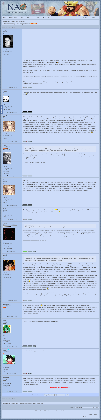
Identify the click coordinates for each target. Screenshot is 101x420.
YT (45, 239)
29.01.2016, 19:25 (12, 346)
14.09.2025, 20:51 (12, 391)
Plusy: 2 (5, 137)
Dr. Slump (63, 411)
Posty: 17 (5, 138)
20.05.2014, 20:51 (12, 300)
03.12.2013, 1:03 (11, 251)
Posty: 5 (5, 216)
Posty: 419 (5, 369)
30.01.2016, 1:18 (11, 373)
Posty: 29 (5, 276)
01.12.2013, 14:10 (12, 219)
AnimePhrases (56, 411)
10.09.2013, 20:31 (12, 87)
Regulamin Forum (26, 239)
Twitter (43, 239)
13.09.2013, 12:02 (12, 112)
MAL (38, 239)
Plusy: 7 (5, 169)
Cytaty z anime (34, 239)
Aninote (50, 411)
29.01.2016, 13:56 (12, 316)
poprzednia (8, 27)
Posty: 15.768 (6, 246)
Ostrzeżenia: (6, 340)
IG (40, 239)
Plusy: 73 (5, 245)
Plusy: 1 (5, 338)
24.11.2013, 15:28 (12, 205)
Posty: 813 (5, 341)
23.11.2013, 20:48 (12, 176)
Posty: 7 (5, 53)
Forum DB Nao (6, 403)
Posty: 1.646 (6, 171)
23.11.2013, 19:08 (12, 141)
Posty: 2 (5, 107)
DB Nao (37, 411)
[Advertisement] (60, 43)
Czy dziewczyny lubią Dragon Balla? (17, 24)
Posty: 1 (5, 386)
